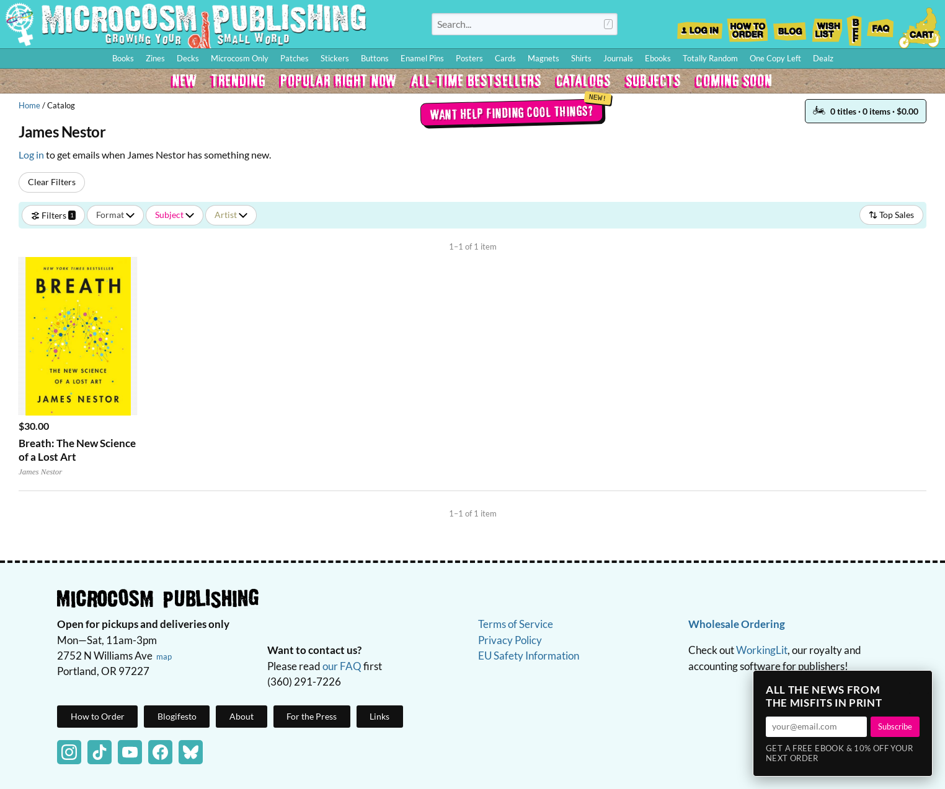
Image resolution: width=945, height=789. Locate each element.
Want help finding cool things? (511, 112)
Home (29, 105)
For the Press (311, 716)
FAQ (880, 26)
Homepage (186, 24)
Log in (31, 154)
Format (115, 214)
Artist (231, 214)
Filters (53, 214)
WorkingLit (762, 649)
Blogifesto (177, 716)
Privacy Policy (510, 640)
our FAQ (342, 666)
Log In (699, 26)
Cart (920, 26)
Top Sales (891, 214)
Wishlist (826, 26)
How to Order (747, 26)
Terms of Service (515, 623)
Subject (174, 214)
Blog (789, 26)
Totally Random (710, 58)
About (241, 716)
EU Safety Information (528, 655)
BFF (854, 26)
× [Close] (919, 684)
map (164, 656)
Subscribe (895, 726)
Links (379, 716)
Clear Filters (52, 182)
